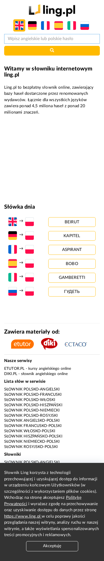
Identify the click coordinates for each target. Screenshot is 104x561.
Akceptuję (52, 546)
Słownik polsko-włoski (29, 400)
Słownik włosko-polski (29, 431)
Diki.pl (10, 374)
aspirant (72, 250)
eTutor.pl (14, 369)
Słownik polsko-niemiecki (32, 410)
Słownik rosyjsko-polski (31, 447)
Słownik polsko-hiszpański (33, 405)
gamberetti (72, 278)
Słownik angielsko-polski (32, 421)
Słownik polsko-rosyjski (31, 416)
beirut (72, 222)
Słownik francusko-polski (33, 426)
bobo (72, 264)
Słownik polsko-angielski (32, 389)
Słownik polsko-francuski (33, 395)
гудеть (72, 292)
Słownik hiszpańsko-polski (33, 436)
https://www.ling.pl (23, 516)
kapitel (72, 236)
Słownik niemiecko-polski (32, 442)
